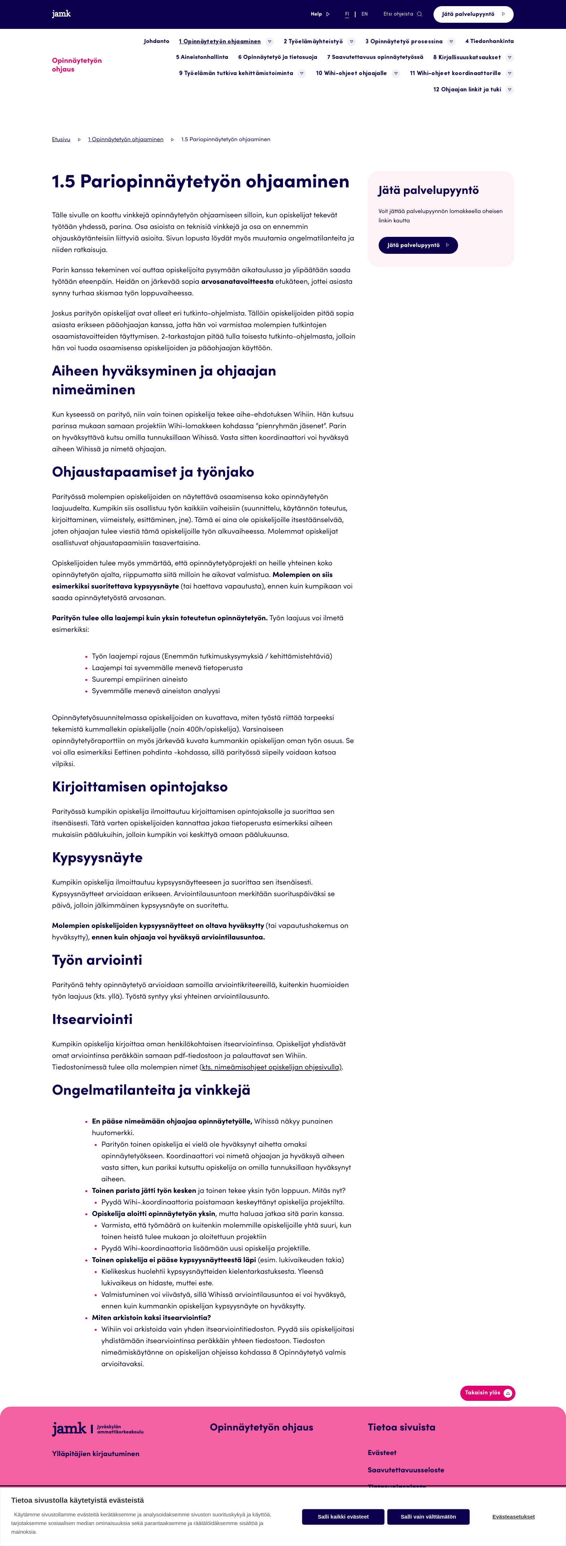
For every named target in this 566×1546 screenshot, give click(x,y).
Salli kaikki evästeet (343, 1517)
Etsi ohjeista (403, 14)
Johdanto (156, 42)
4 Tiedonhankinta (489, 42)
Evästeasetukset (513, 1517)
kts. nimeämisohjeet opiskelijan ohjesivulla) (272, 1068)
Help (320, 14)
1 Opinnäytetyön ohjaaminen (126, 140)
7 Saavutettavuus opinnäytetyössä (375, 58)
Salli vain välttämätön (428, 1517)
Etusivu (61, 140)
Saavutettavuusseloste (406, 1471)
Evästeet (382, 1453)
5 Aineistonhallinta (202, 58)
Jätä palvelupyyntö (473, 14)
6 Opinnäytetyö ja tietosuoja (278, 58)
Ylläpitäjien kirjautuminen (95, 1454)
